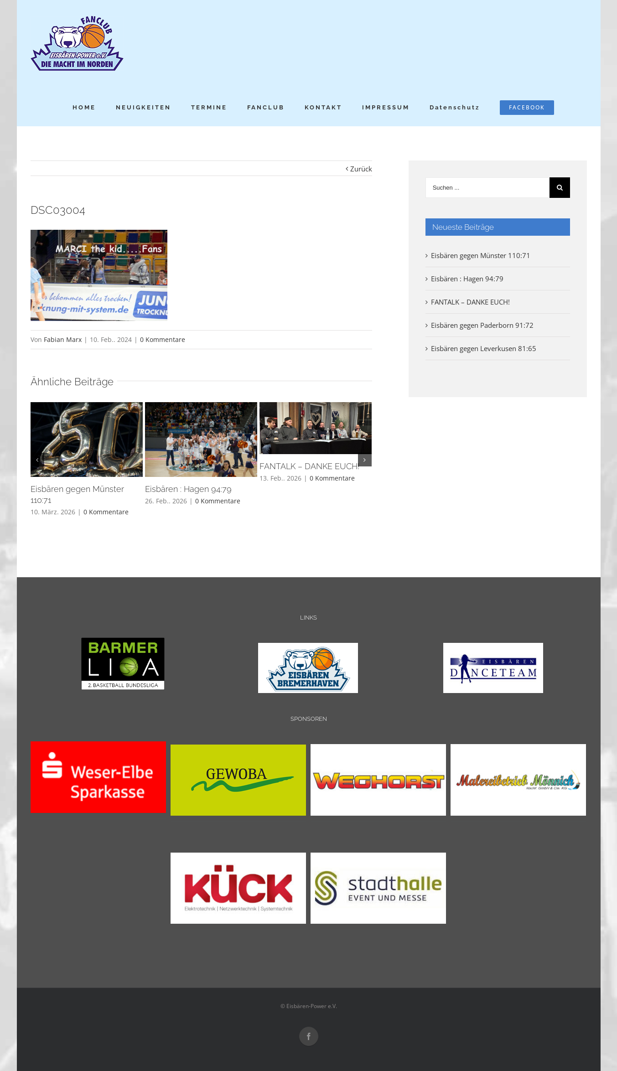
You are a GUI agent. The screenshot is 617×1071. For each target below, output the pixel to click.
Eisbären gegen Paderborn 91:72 (482, 325)
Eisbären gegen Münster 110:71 (480, 255)
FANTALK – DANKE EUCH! (309, 466)
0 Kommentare (162, 339)
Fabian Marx (63, 339)
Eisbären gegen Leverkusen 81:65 (483, 348)
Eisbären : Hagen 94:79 (188, 489)
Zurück (361, 168)
